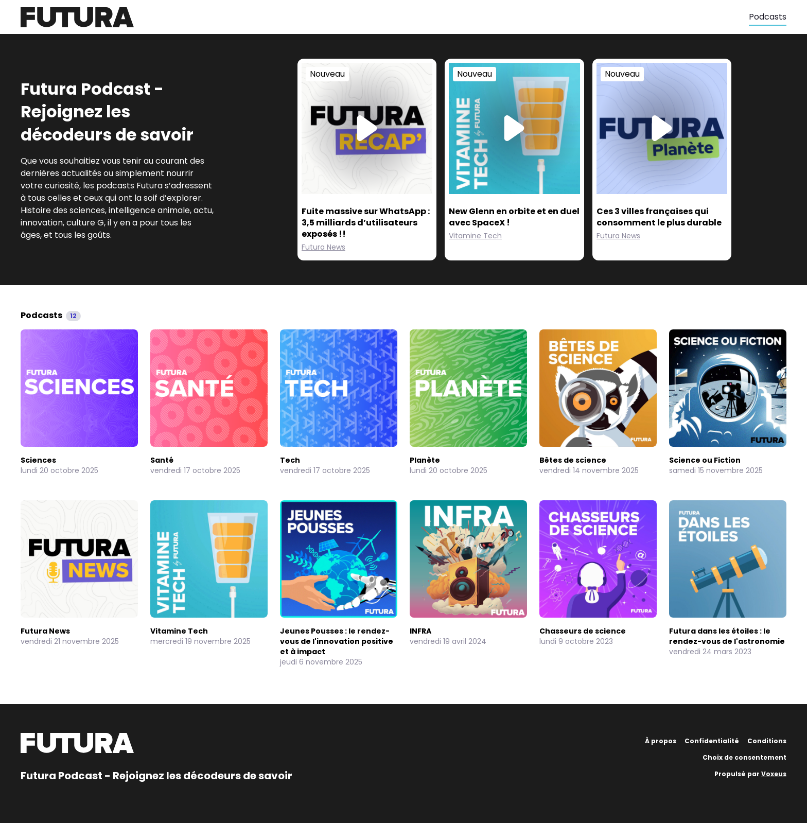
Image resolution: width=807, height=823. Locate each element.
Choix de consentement (744, 757)
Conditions (766, 741)
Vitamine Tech (475, 236)
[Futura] (385, 17)
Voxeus (773, 773)
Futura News (323, 247)
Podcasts (767, 17)
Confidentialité (712, 741)
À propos (660, 741)
